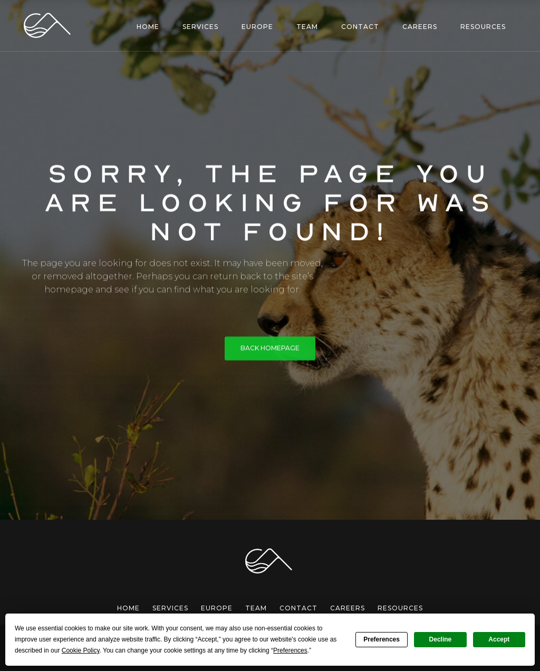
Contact (298, 608)
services (170, 608)
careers (347, 608)
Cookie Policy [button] (81, 650)
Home (128, 608)
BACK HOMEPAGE (270, 349)
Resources (400, 608)
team (256, 608)
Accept (498, 639)
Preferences (381, 639)
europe (217, 608)
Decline (440, 639)
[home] (48, 26)
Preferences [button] (290, 650)
